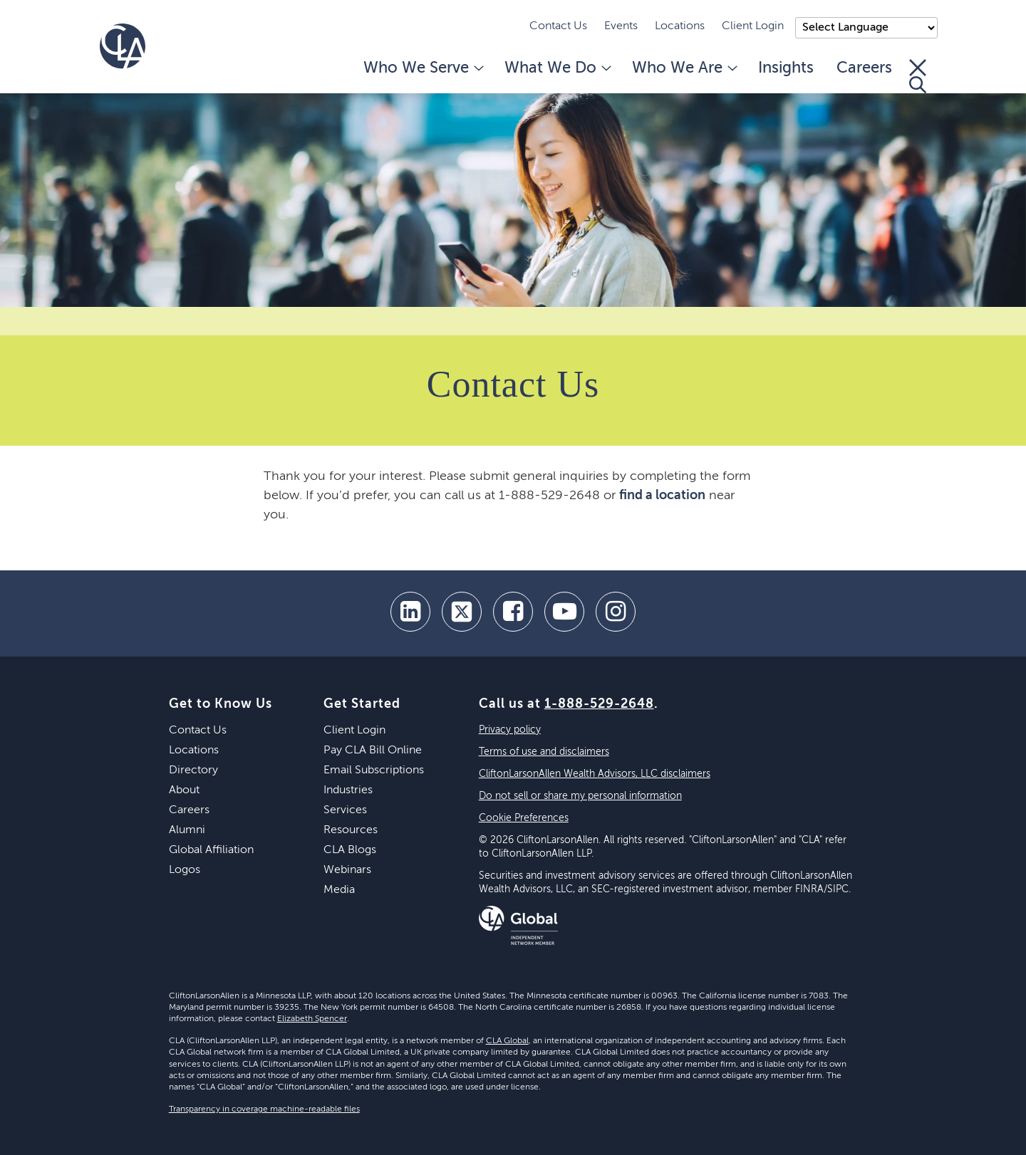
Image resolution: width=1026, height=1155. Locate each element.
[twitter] (462, 612)
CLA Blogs (349, 850)
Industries (348, 790)
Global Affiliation (211, 850)
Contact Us (558, 26)
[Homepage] (122, 46)
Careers (864, 68)
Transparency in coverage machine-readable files (264, 1109)
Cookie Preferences (524, 818)
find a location (662, 495)
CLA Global (507, 1041)
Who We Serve (422, 68)
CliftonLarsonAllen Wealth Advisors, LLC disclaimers (594, 774)
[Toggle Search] (917, 76)
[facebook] (513, 612)
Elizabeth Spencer (312, 1019)
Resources (350, 830)
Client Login (753, 26)
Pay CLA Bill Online (372, 750)
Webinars (347, 870)
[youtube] (564, 612)
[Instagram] (616, 612)
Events (621, 26)
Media (339, 890)
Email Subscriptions (373, 770)
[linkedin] (410, 612)
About (184, 790)
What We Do (556, 68)
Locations (680, 26)
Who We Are (683, 68)
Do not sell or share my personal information (580, 796)
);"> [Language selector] (866, 27)
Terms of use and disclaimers (544, 752)
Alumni (187, 830)
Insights (786, 68)
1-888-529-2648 (599, 704)
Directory (193, 770)
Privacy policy (510, 730)
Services (345, 810)
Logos (184, 870)
